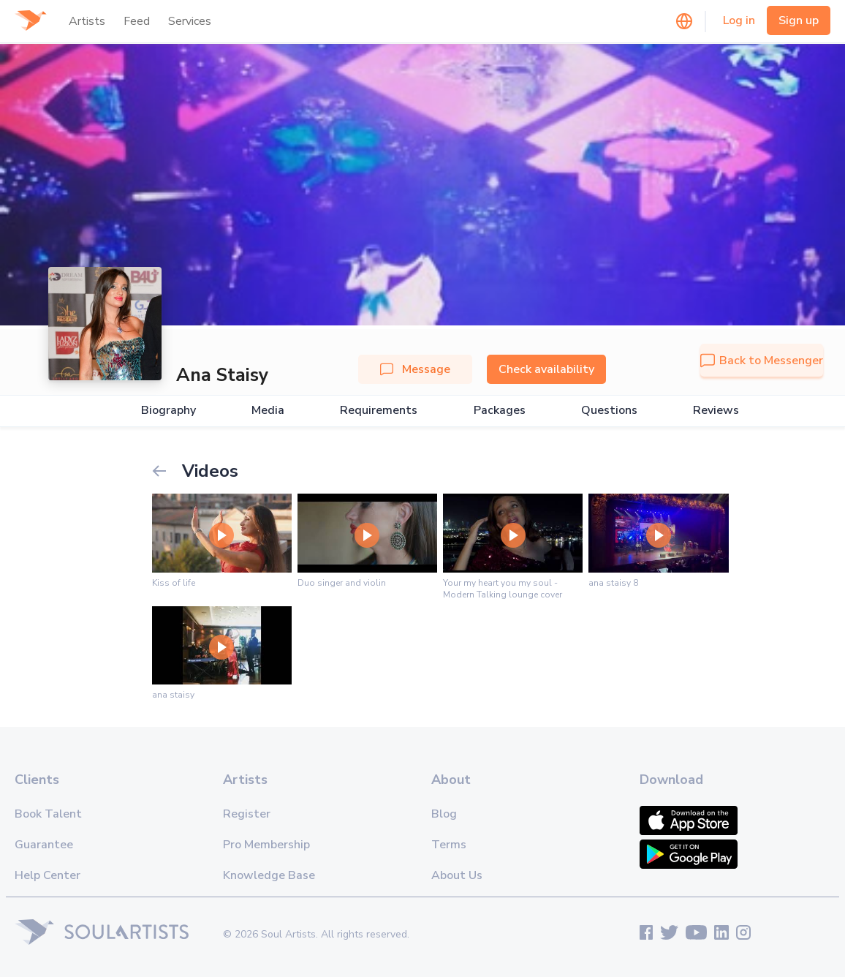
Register (246, 814)
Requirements (378, 410)
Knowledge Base (269, 875)
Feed (137, 21)
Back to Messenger (761, 360)
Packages (500, 410)
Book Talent (48, 814)
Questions (609, 410)
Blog (444, 814)
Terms (448, 844)
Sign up (798, 20)
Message (415, 369)
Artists (87, 21)
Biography (168, 410)
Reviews (716, 410)
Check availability (546, 369)
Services (189, 21)
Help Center (47, 875)
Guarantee (44, 844)
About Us (456, 875)
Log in (739, 20)
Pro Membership (266, 844)
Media (267, 410)
